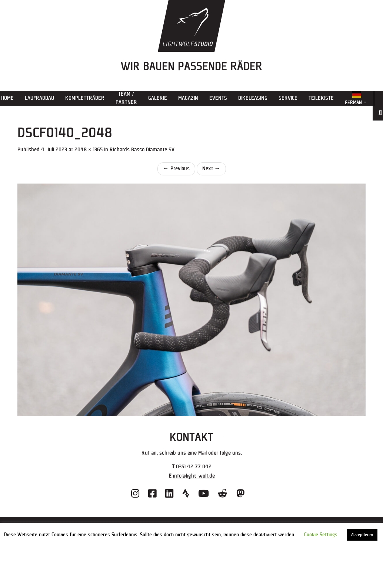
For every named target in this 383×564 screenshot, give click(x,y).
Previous (176, 168)
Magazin (188, 98)
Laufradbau (39, 98)
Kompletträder (84, 98)
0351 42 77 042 (194, 466)
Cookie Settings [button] (320, 534)
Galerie (157, 98)
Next (211, 168)
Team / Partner (126, 98)
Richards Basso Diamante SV (142, 149)
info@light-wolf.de (194, 476)
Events (218, 98)
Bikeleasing (252, 98)
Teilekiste (321, 98)
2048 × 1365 (88, 149)
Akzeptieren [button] (362, 534)
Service (288, 98)
